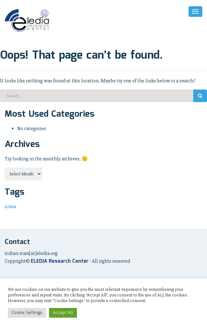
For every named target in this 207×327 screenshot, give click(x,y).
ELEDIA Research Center (59, 261)
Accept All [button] (63, 313)
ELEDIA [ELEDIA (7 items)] (10, 207)
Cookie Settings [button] (27, 313)
